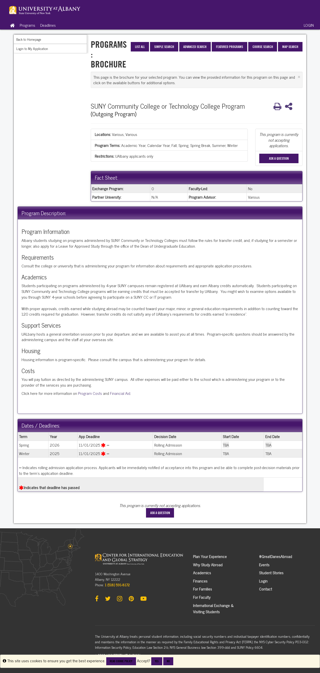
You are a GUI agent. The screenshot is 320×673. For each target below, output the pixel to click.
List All (140, 47)
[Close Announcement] (299, 76)
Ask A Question (279, 158)
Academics (202, 572)
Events (264, 564)
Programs (27, 25)
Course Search (262, 47)
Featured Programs (229, 47)
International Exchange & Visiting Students (213, 608)
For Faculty (201, 597)
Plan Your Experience (210, 556)
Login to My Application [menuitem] (32, 48)
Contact (265, 589)
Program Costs (90, 393)
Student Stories (271, 572)
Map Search (290, 47)
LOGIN (309, 25)
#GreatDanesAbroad (275, 556)
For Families (202, 589)
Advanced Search (194, 47)
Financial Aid (120, 393)
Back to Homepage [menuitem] (28, 39)
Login (263, 581)
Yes (156, 661)
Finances (200, 581)
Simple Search (164, 47)
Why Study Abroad (207, 564)
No (168, 661)
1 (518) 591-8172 (117, 585)
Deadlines (48, 25)
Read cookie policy (121, 661)
